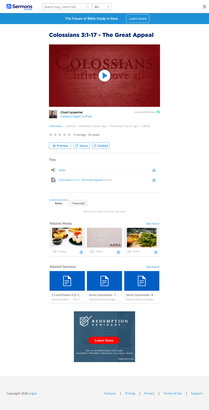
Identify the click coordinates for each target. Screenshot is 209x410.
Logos (32, 393)
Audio (62, 170)
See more (152, 223)
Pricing (130, 393)
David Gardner (60, 299)
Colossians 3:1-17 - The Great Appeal (85, 180)
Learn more (138, 18)
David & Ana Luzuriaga (102, 299)
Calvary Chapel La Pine (76, 116)
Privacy (149, 393)
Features (110, 393)
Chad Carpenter (71, 112)
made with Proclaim (147, 112)
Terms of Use (172, 393)
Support (196, 393)
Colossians (55, 126)
